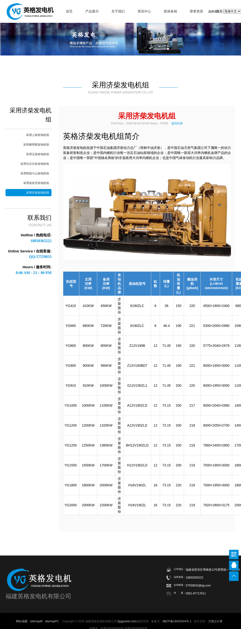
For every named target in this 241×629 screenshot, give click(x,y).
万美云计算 (215, 621)
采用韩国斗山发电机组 (34, 173)
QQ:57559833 (40, 257)
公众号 (234, 554)
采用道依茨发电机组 (36, 183)
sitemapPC (52, 621)
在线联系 (234, 565)
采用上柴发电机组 (37, 135)
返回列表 (177, 123)
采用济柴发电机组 (37, 192)
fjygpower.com (127, 621)
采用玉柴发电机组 (37, 154)
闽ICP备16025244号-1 (177, 621)
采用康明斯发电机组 (36, 144)
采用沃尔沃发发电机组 (34, 163)
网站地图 (22, 621)
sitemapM (36, 621)
